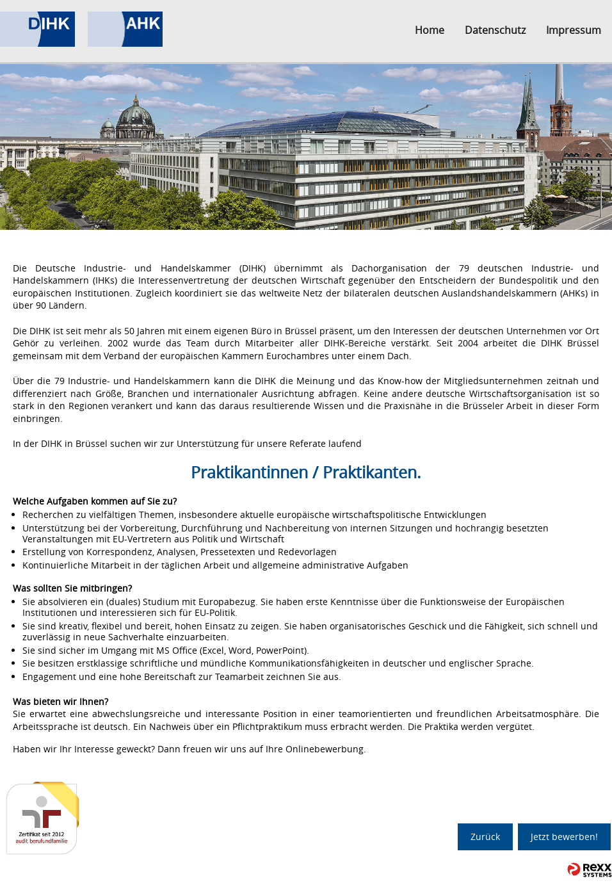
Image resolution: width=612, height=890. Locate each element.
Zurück (485, 836)
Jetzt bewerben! (564, 836)
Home (429, 30)
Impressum (573, 30)
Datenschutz (495, 30)
